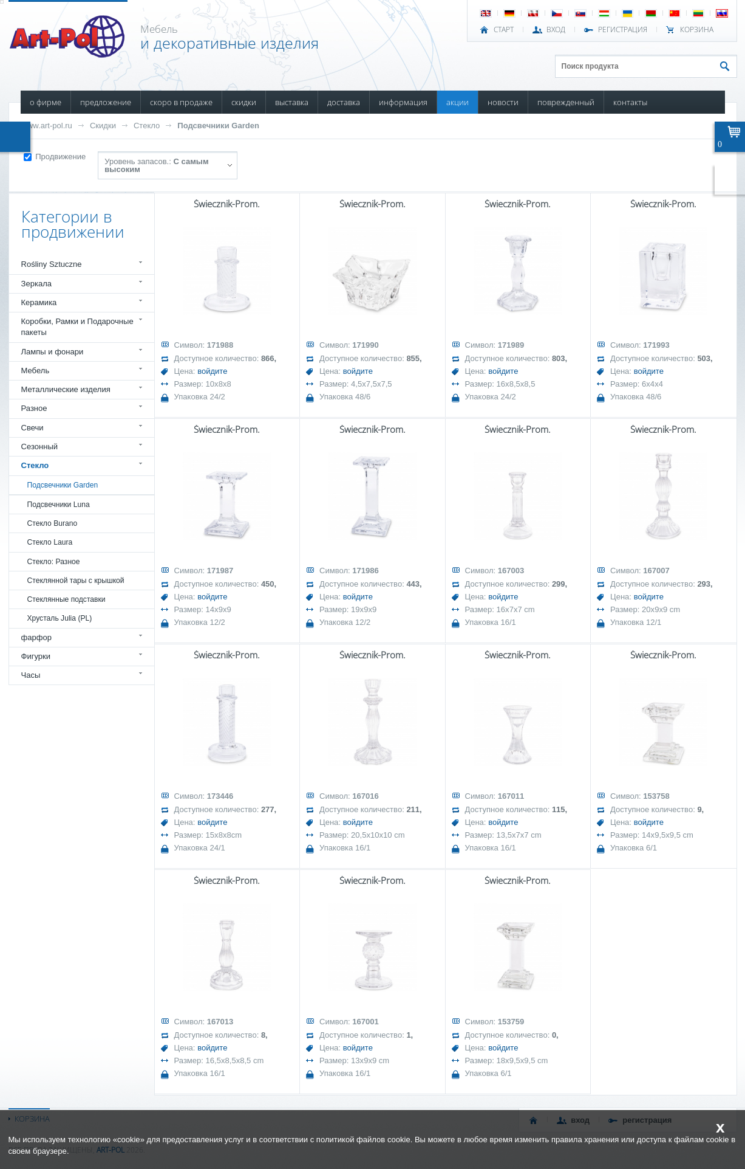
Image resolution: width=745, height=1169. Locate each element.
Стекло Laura (50, 542)
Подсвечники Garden (218, 125)
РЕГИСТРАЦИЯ (622, 30)
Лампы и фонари (52, 351)
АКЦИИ (457, 102)
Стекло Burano (52, 523)
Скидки (103, 125)
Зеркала (36, 283)
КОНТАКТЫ (630, 102)
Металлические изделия (66, 389)
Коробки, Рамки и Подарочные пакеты (77, 327)
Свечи (32, 427)
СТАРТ (504, 30)
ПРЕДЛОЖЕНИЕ (105, 102)
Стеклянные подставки (66, 599)
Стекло (147, 125)
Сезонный (39, 446)
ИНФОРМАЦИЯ (403, 102)
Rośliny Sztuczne (51, 264)
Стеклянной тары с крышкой (75, 580)
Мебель (35, 370)
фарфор (36, 637)
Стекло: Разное (53, 561)
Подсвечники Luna (58, 504)
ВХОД (555, 30)
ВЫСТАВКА (291, 102)
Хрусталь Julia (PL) (59, 618)
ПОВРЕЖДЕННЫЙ (565, 102)
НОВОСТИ (503, 102)
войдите (212, 371)
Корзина (696, 30)
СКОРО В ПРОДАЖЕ (181, 102)
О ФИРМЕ (45, 102)
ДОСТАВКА (343, 102)
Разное (34, 408)
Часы (31, 675)
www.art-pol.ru (47, 125)
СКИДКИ (243, 102)
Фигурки (36, 656)
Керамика (39, 302)
